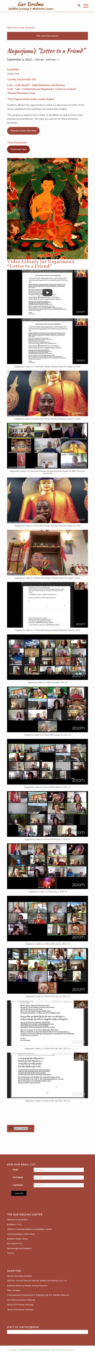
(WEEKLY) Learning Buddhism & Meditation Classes (29, 1229)
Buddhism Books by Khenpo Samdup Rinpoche (27, 1285)
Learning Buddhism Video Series (21, 1234)
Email (15, 1170)
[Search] (77, 6)
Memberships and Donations (19, 1248)
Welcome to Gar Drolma (17, 1219)
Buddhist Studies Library (17, 1239)
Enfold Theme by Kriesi (65, 1350)
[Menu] (84, 6)
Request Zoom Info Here (23, 130)
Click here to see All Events (21, 28)
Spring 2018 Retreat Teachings (20, 1309)
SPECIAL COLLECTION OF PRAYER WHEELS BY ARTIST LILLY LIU (37, 1281)
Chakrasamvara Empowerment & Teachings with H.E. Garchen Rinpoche (38, 1295)
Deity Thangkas (13, 1290)
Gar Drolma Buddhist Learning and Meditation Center (36, 1350)
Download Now (18, 149)
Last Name (18, 1185)
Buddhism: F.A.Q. (14, 1224)
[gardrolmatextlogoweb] (39, 6)
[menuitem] (77, 6)
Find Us (10, 1253)
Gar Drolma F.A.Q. (15, 1243)
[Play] (47, 292)
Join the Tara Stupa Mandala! (19, 1276)
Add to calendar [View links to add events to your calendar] (21, 1128)
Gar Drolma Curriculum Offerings (21, 1300)
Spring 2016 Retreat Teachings (20, 1305)
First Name (18, 1177)
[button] (47, 344)
